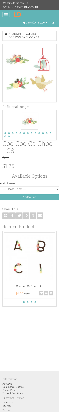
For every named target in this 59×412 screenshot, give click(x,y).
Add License (7, 183)
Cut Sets (17, 33)
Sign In (6, 7)
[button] (34, 22)
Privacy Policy (10, 390)
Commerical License (13, 387)
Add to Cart (29, 197)
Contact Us (8, 402)
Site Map (7, 405)
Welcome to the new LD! (15, 3)
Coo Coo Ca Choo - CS (24, 37)
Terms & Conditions (13, 393)
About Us (7, 384)
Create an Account (26, 7)
